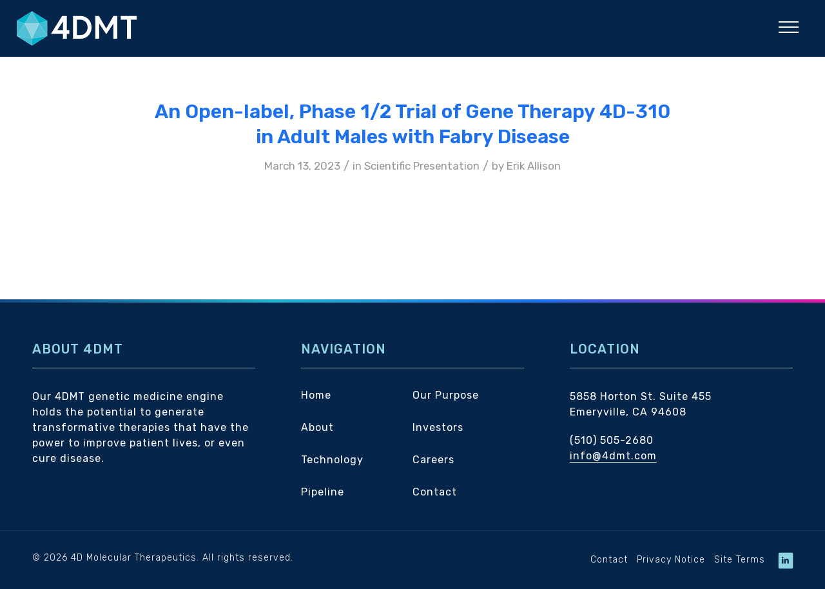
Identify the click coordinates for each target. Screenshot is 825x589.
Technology (332, 460)
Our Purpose (445, 395)
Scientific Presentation (422, 165)
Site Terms (739, 559)
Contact (434, 492)
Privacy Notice (671, 559)
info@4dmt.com (613, 456)
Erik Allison (534, 165)
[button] (789, 27)
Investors (437, 427)
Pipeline (322, 492)
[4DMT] (117, 28)
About (317, 427)
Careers (433, 460)
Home (316, 395)
